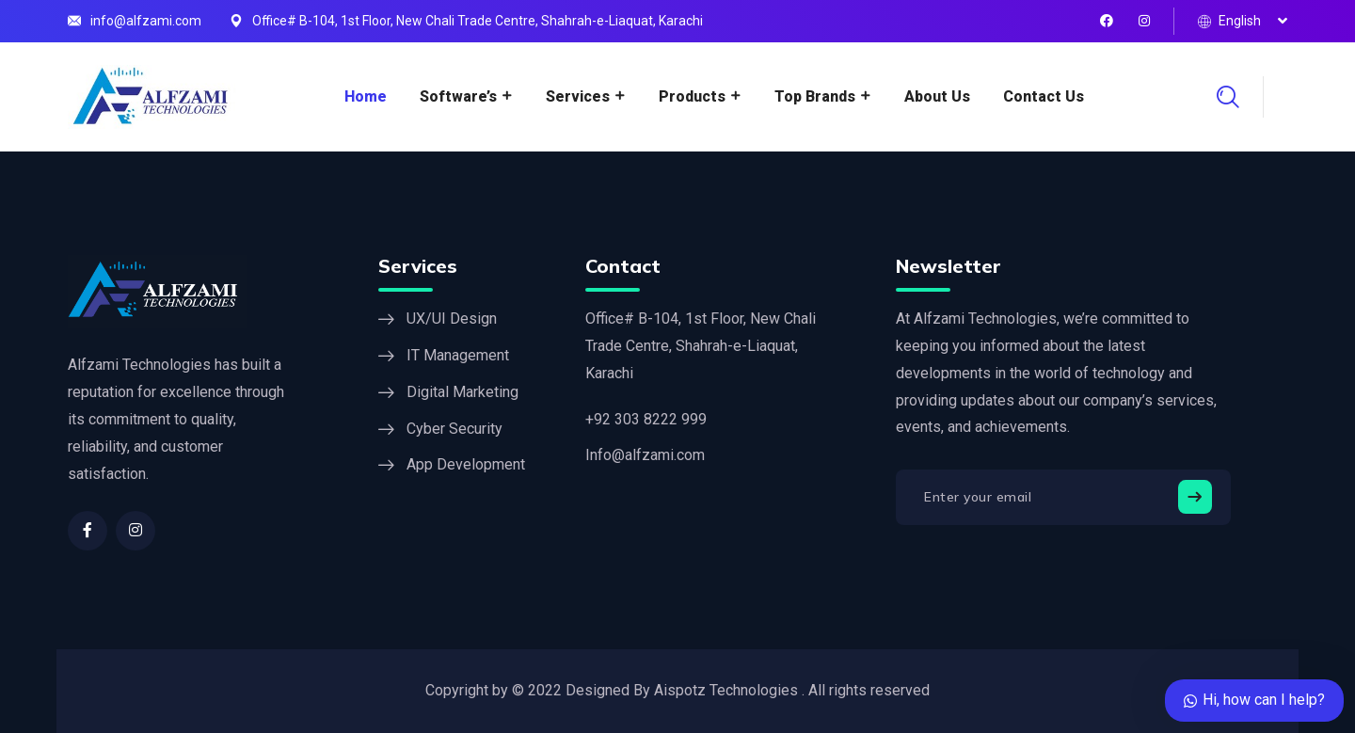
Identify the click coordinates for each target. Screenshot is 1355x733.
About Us (937, 96)
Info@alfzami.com (645, 455)
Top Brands (814, 96)
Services (578, 96)
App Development (465, 464)
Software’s (458, 96)
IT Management (457, 355)
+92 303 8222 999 (646, 419)
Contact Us (1043, 96)
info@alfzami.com (145, 20)
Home (365, 96)
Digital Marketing (462, 392)
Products (692, 96)
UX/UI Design (451, 318)
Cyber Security (454, 429)
